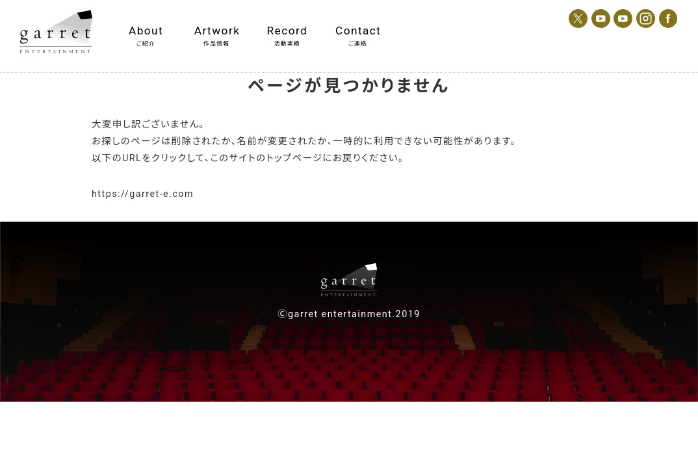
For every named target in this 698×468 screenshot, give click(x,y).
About (146, 30)
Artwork (216, 30)
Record (287, 30)
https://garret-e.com (143, 194)
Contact (357, 30)
